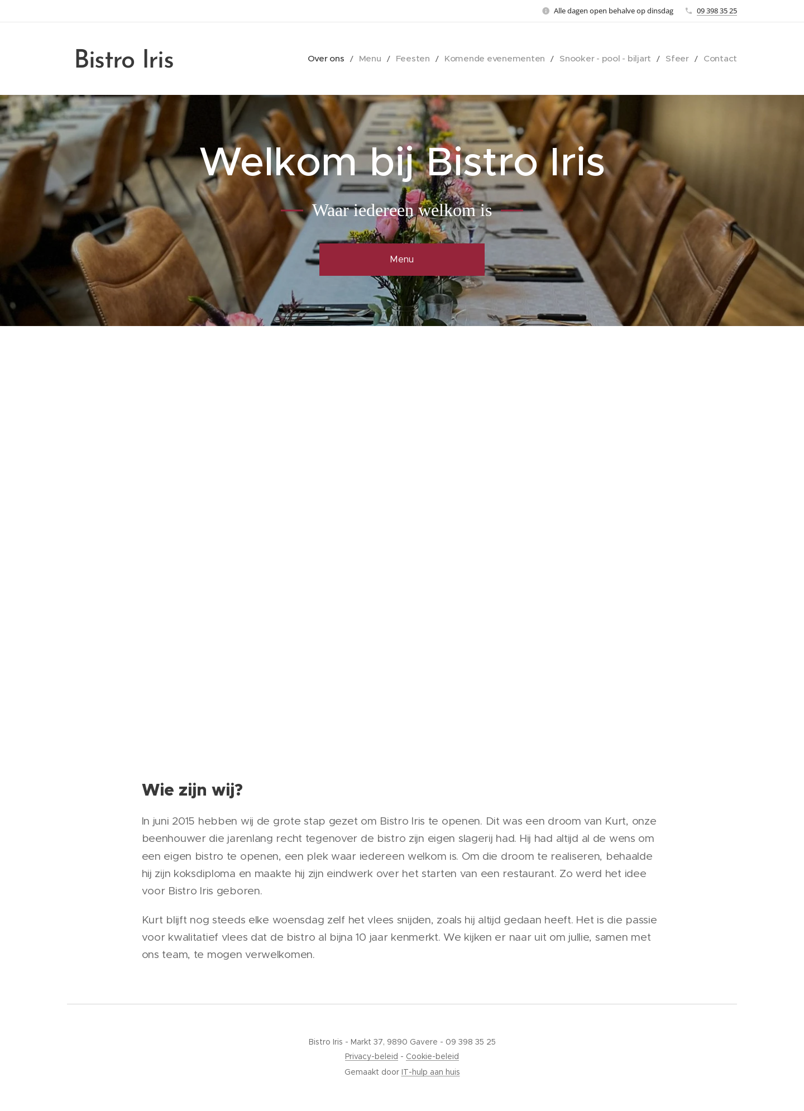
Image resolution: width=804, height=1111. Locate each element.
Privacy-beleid (371, 1056)
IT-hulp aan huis (430, 1072)
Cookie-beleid (432, 1056)
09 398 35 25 (717, 11)
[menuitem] (362, 59)
